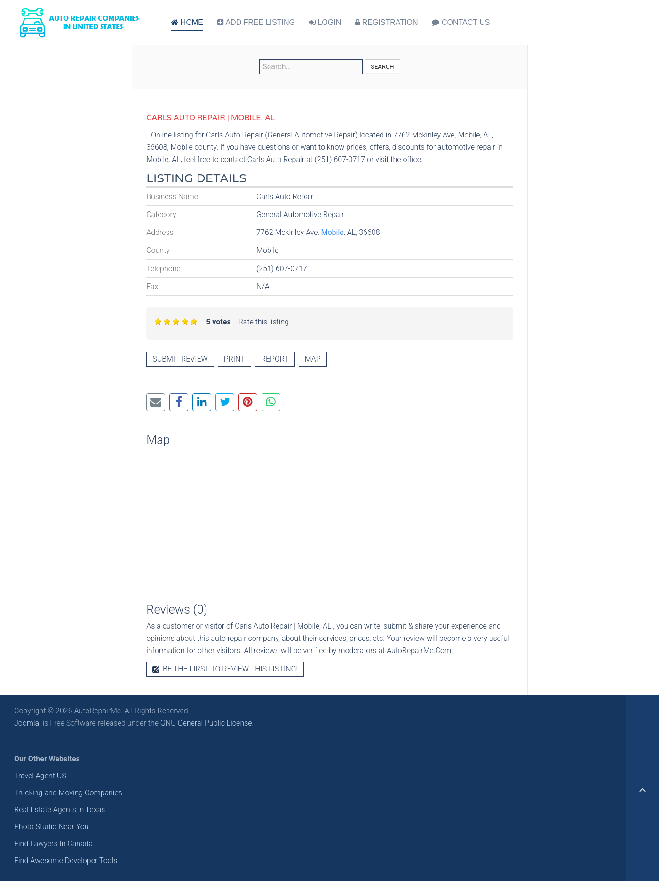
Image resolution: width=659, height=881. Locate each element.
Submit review (180, 359)
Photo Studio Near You (51, 826)
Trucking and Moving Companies (68, 792)
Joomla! (27, 723)
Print (234, 359)
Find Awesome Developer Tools (65, 860)
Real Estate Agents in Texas (59, 809)
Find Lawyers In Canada (53, 843)
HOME (187, 22)
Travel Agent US (40, 775)
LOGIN (325, 22)
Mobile (332, 232)
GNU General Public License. (207, 723)
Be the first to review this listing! (225, 668)
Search (382, 66)
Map (313, 359)
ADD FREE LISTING (256, 22)
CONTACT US (461, 22)
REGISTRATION (386, 22)
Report (275, 359)
